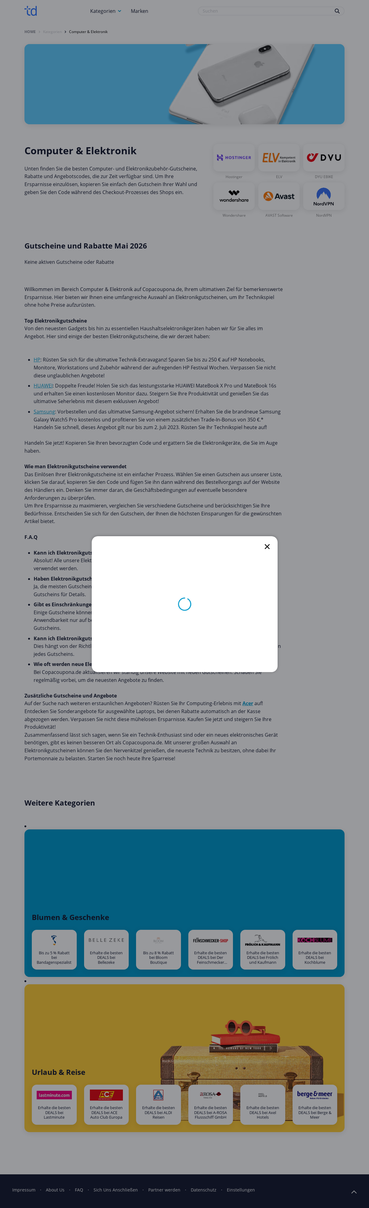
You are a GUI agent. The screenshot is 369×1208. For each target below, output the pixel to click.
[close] (267, 546)
